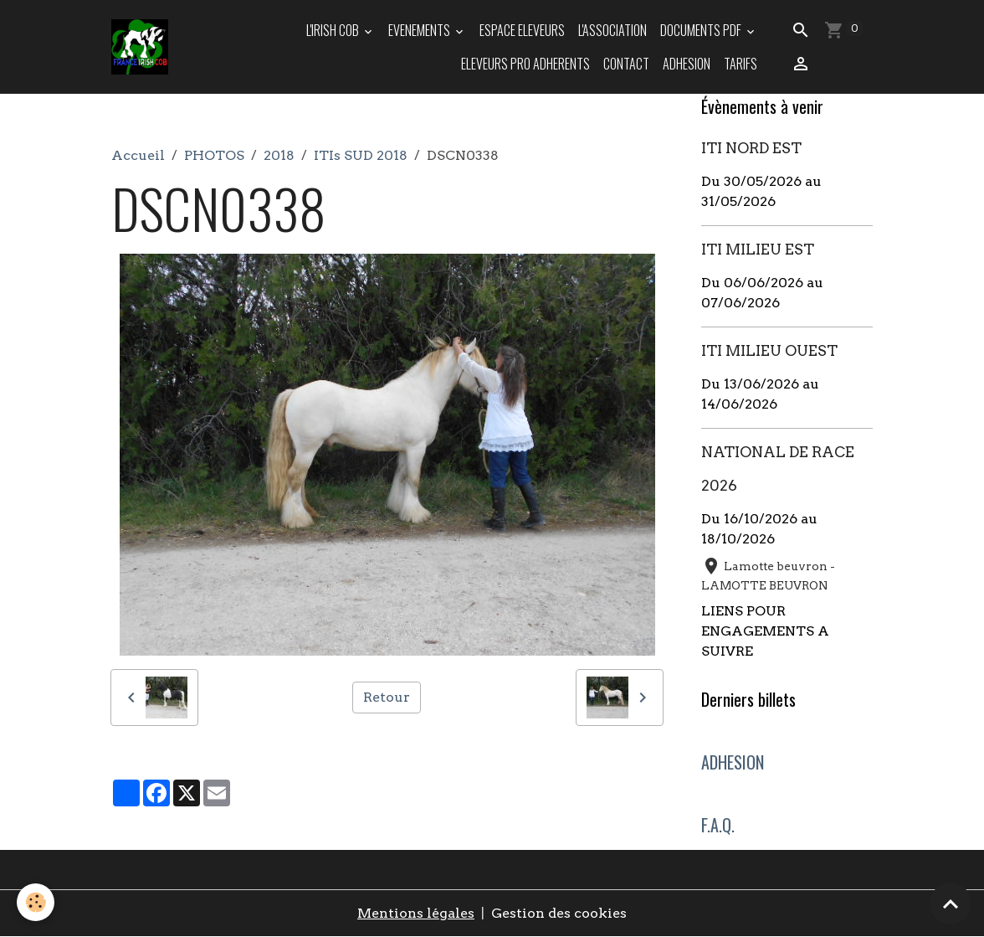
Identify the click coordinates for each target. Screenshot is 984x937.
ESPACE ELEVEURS (522, 30)
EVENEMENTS (420, 30)
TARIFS (740, 64)
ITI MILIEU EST (757, 249)
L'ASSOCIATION (612, 30)
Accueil (138, 155)
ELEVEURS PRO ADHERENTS (525, 64)
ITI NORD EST (751, 148)
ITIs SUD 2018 (360, 155)
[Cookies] (35, 902)
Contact (626, 64)
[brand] (140, 47)
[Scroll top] (950, 903)
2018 (279, 155)
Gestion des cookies (559, 913)
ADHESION (686, 64)
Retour (386, 697)
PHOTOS (214, 155)
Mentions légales (415, 913)
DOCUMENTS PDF (702, 30)
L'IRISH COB (333, 30)
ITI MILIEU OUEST (769, 350)
